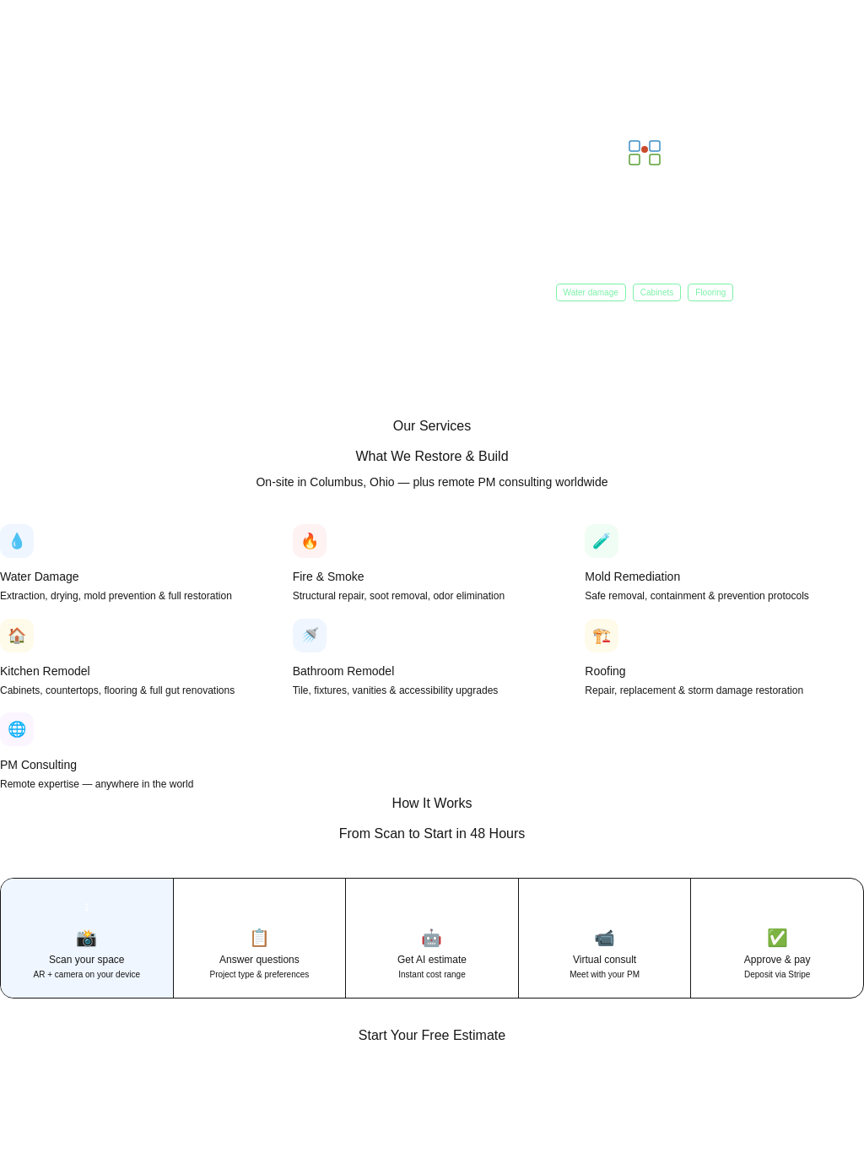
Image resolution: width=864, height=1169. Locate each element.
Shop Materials (208, 253)
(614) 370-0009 (775, 1107)
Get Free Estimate (636, 1106)
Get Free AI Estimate (90, 253)
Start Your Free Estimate (432, 1035)
